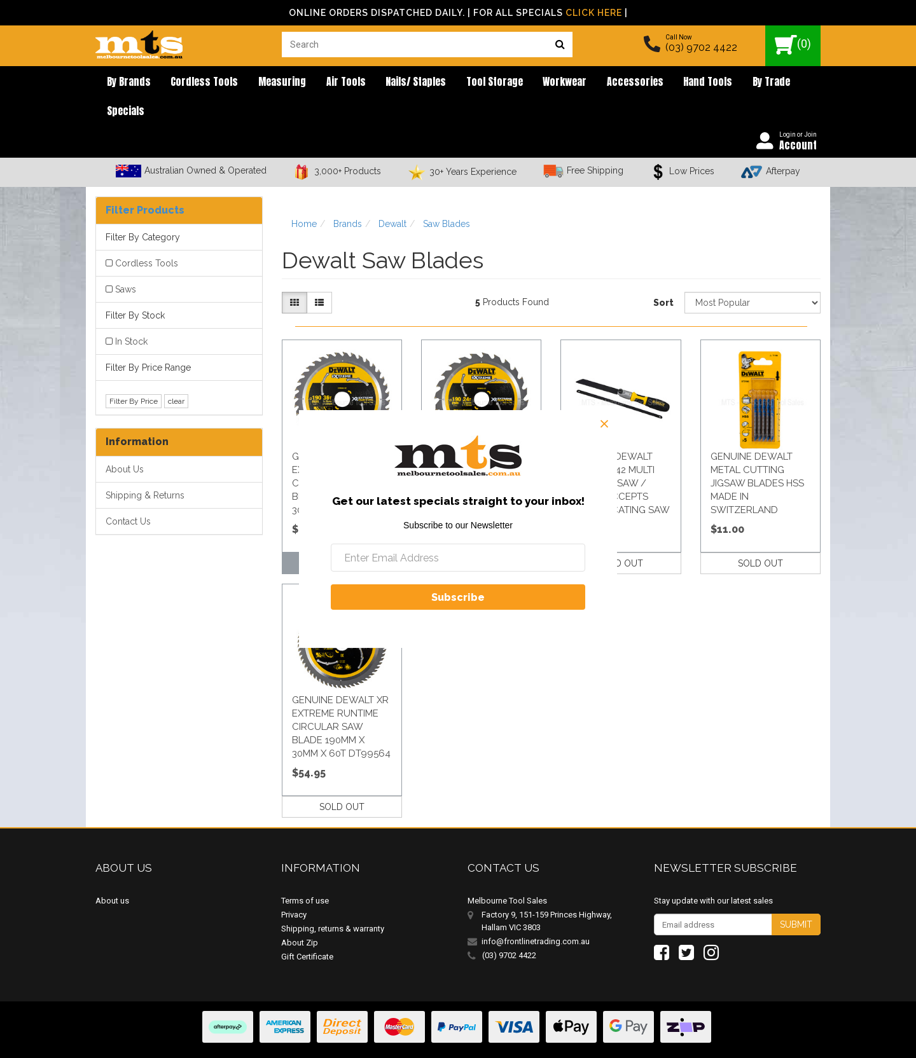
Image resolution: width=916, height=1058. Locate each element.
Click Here (594, 13)
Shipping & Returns (145, 469)
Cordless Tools (194, 82)
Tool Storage (460, 82)
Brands (347, 197)
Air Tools (324, 82)
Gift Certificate (307, 930)
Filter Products (145, 183)
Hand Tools (655, 82)
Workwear (524, 82)
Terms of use (305, 874)
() (793, 45)
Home (304, 197)
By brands (125, 82)
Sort (663, 276)
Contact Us (128, 495)
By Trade (713, 82)
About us (112, 874)
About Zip (299, 916)
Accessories (588, 82)
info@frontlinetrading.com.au (536, 915)
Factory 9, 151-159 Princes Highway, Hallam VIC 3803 (547, 895)
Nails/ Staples (387, 82)
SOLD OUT (620, 537)
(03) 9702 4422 (701, 47)
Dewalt (392, 197)
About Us (125, 442)
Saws (125, 263)
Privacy (294, 888)
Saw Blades (446, 197)
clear (176, 374)
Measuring (266, 82)
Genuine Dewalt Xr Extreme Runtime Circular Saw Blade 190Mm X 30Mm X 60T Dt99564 (341, 700)
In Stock (131, 315)
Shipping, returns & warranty (332, 902)
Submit (796, 898)
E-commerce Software (759, 1038)
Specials (764, 82)
